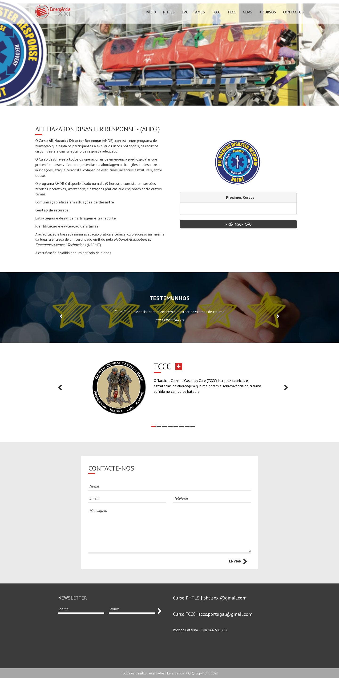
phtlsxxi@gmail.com (224, 598)
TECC (231, 12)
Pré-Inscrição (238, 224)
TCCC (216, 12)
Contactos (293, 12)
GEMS (247, 12)
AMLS (200, 12)
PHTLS (169, 12)
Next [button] (277, 315)
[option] (169, 53)
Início (151, 12)
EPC (185, 12)
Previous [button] (61, 315)
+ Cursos (267, 12)
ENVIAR (238, 561)
